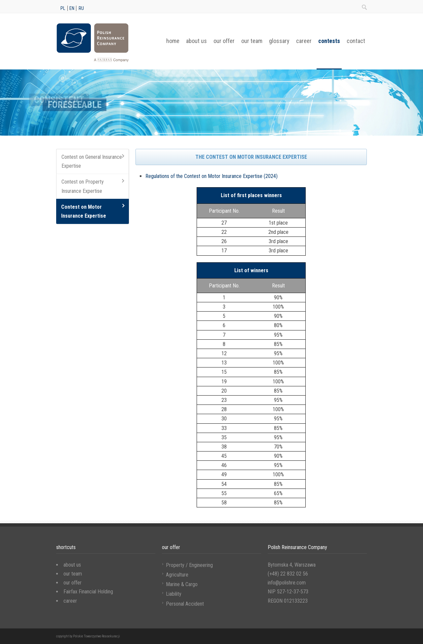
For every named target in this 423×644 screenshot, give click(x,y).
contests (329, 40)
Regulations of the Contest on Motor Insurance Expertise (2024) (211, 176)
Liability (173, 594)
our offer (224, 40)
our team (251, 40)
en (71, 8)
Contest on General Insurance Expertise (91, 161)
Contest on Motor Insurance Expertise (83, 211)
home (172, 40)
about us (196, 40)
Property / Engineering (189, 565)
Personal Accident (185, 604)
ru (81, 8)
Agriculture (177, 575)
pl (62, 8)
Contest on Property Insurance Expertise (82, 186)
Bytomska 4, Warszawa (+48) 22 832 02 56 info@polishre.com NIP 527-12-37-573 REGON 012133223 (292, 583)
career (304, 40)
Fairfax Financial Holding (88, 591)
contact (356, 40)
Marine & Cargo (182, 584)
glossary (279, 40)
